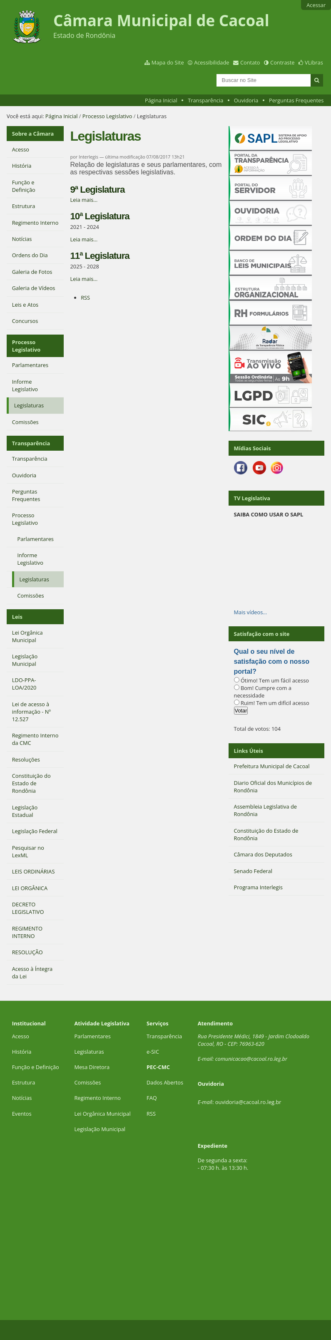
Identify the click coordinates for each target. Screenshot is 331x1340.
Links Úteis (248, 750)
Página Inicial (161, 100)
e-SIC (153, 1051)
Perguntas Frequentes (296, 100)
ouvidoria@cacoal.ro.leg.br (248, 1102)
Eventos (22, 1113)
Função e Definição (35, 1067)
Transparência (205, 100)
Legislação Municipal (99, 1129)
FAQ (152, 1098)
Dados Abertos (165, 1082)
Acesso (20, 1036)
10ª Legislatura (99, 216)
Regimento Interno (97, 1098)
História (22, 1051)
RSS (85, 297)
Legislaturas (89, 1051)
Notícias (22, 1098)
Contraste (282, 62)
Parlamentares (92, 1036)
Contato (250, 62)
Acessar (316, 5)
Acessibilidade (211, 62)
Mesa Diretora (92, 1067)
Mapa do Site (168, 62)
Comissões (87, 1082)
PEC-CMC (158, 1067)
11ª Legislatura (99, 256)
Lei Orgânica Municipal (102, 1113)
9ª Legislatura (97, 189)
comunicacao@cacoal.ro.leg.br (251, 1058)
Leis (17, 616)
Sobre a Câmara (33, 133)
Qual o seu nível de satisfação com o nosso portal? (271, 661)
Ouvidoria (246, 100)
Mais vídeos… (250, 612)
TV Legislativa (252, 498)
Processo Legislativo (107, 116)
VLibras (314, 62)
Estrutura (23, 1082)
